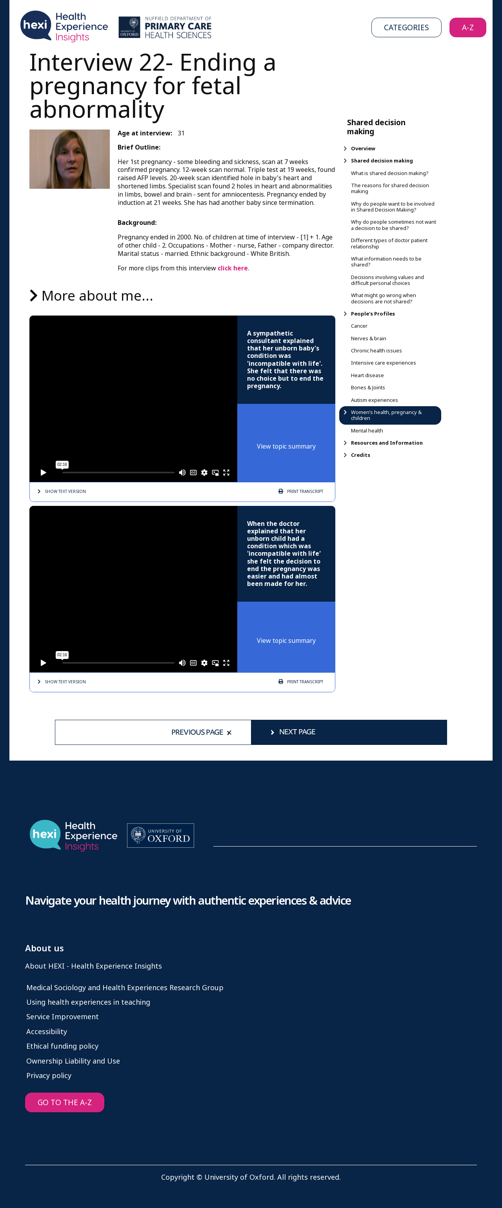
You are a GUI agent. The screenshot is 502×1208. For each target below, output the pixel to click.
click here (233, 268)
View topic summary (286, 446)
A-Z (468, 27)
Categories (406, 27)
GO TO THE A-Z (65, 1102)
